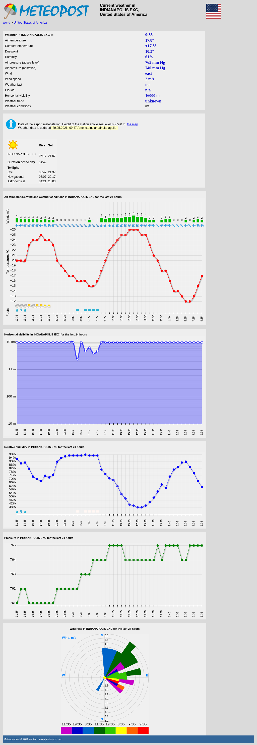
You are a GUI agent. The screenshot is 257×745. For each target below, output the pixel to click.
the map (132, 124)
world (6, 22)
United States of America (30, 22)
